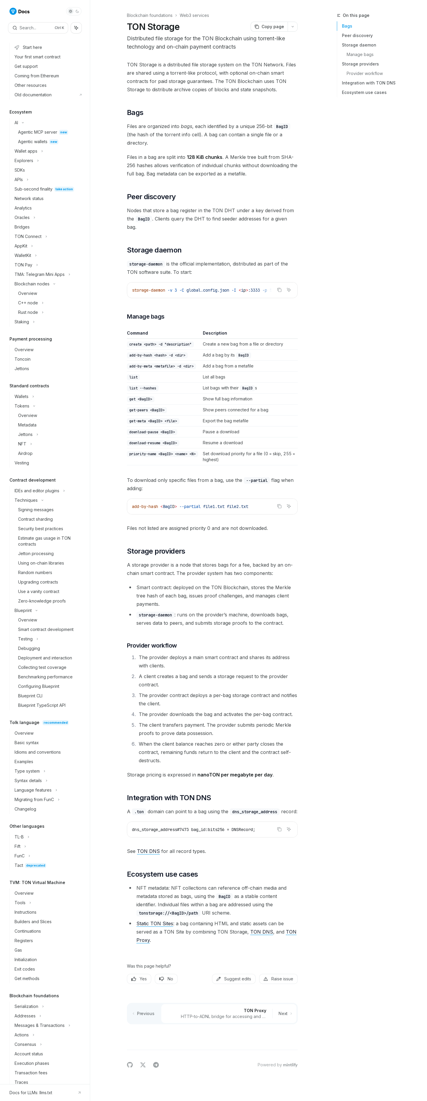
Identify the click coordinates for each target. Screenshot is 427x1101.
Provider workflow (365, 73)
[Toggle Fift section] (47, 846)
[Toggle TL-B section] (47, 837)
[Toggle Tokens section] (47, 406)
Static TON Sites (154, 923)
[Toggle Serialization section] (47, 1006)
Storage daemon (359, 44)
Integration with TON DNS (369, 82)
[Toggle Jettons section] (47, 434)
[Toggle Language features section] (47, 790)
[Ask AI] (289, 290)
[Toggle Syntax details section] (47, 780)
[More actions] (293, 27)
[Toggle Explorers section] (47, 160)
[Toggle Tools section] (47, 902)
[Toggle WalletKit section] (47, 255)
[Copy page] (269, 27)
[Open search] (38, 28)
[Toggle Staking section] (47, 322)
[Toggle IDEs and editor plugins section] (47, 491)
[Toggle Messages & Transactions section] (47, 1025)
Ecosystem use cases (364, 92)
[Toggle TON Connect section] (47, 236)
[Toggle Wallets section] (47, 396)
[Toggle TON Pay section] (47, 265)
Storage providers (360, 63)
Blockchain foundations (150, 15)
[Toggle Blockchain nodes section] (47, 284)
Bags (347, 25)
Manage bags (360, 54)
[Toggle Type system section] (47, 771)
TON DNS (148, 851)
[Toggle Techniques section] (47, 500)
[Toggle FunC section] (47, 856)
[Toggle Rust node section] (47, 312)
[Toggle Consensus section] (47, 1044)
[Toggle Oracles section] (47, 217)
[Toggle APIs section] (47, 179)
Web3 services (194, 15)
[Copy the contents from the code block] (279, 290)
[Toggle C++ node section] (47, 303)
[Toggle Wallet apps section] (47, 151)
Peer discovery (357, 35)
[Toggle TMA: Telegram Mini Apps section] (47, 274)
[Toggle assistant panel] (76, 28)
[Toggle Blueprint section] (47, 610)
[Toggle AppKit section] (47, 246)
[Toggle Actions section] (47, 1035)
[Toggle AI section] (47, 122)
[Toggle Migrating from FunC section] (47, 799)
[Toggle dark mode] (74, 11)
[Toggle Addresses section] (47, 1016)
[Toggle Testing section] (47, 639)
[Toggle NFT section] (47, 444)
